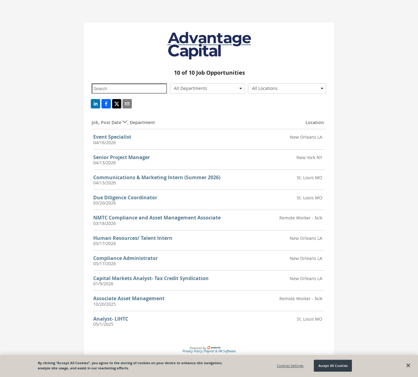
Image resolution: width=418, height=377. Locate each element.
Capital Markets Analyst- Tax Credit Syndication (151, 278)
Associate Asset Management (129, 298)
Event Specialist (112, 136)
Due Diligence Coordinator (125, 197)
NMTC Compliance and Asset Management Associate (157, 217)
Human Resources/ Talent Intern (132, 238)
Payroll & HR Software (220, 351)
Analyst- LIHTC (110, 318)
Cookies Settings (290, 365)
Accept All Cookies (333, 365)
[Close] (408, 365)
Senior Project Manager (121, 157)
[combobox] (207, 88)
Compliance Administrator (125, 258)
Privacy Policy (192, 351)
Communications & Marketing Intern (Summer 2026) (156, 177)
